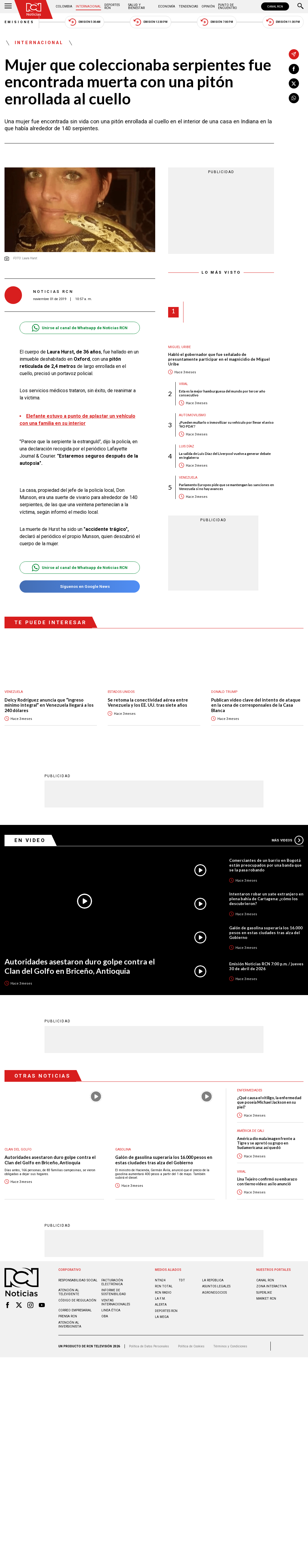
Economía (166, 6)
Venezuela (188, 478)
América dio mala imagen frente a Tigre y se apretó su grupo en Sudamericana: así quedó (266, 1143)
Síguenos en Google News (79, 586)
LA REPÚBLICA (212, 1280)
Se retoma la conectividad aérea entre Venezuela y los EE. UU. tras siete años (148, 702)
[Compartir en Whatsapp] (294, 98)
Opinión (208, 6)
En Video (30, 840)
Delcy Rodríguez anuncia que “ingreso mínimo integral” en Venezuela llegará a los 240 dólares (49, 705)
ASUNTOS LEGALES (216, 1286)
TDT (182, 1280)
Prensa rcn (67, 1316)
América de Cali (250, 1130)
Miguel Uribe (179, 347)
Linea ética (110, 1310)
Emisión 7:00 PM (217, 22)
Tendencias (188, 6)
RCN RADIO (163, 1292)
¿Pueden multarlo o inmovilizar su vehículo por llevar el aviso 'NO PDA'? (226, 424)
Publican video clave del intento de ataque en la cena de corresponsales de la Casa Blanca (255, 705)
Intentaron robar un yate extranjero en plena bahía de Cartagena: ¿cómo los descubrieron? (266, 898)
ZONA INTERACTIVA (271, 1286)
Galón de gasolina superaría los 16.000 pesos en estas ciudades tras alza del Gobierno (266, 932)
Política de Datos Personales (149, 1346)
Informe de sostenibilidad (113, 1292)
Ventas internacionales (115, 1302)
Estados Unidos (121, 692)
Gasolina (123, 1149)
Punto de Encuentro (227, 6)
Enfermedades (249, 1090)
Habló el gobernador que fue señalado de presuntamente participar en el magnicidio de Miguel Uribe (219, 359)
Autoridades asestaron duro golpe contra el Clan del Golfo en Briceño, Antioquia (80, 966)
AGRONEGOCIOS (214, 1292)
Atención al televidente (68, 1292)
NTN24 (160, 1280)
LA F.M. (160, 1298)
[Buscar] (300, 6)
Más (287, 839)
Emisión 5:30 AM (84, 22)
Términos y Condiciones (230, 1346)
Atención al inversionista (69, 1324)
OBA (104, 1316)
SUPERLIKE (264, 1292)
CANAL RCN (275, 6)
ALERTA (161, 1304)
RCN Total (164, 1286)
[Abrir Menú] (8, 6)
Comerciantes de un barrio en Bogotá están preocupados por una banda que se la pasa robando (265, 865)
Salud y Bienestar (136, 6)
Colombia (64, 6)
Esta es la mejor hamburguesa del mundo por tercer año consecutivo (222, 393)
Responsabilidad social (77, 1280)
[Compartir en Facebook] (294, 69)
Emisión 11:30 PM (283, 22)
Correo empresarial (75, 1310)
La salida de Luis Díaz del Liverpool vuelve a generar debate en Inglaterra (225, 455)
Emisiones (20, 22)
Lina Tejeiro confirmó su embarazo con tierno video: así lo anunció (267, 1181)
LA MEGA (162, 1317)
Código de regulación (77, 1300)
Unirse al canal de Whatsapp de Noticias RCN (79, 328)
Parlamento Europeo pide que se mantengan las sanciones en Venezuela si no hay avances (226, 487)
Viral (183, 384)
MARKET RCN (266, 1298)
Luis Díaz (186, 446)
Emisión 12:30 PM (150, 22)
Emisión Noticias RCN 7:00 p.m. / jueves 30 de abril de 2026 (266, 966)
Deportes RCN (112, 6)
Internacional (88, 6)
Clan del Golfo (18, 1149)
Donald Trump (224, 692)
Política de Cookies (191, 1346)
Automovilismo (192, 415)
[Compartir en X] (294, 83)
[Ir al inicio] (33, 9)
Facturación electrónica (112, 1282)
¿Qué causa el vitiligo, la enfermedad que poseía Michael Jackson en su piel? (269, 1102)
